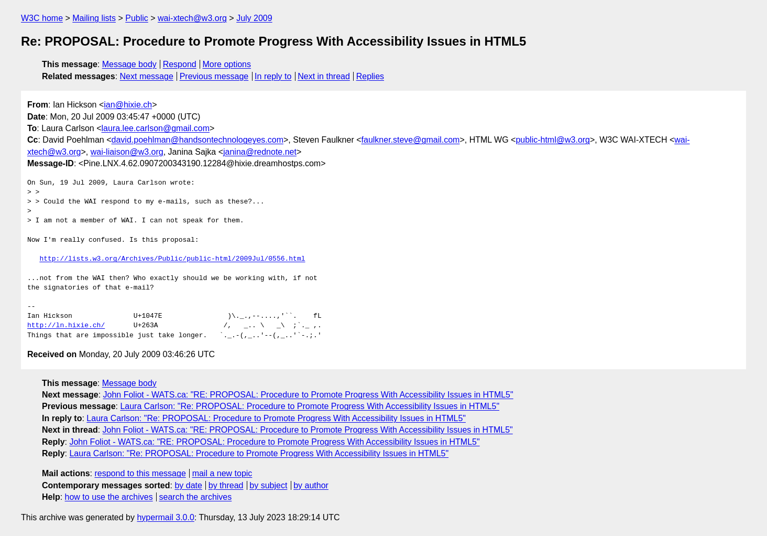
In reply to (273, 76)
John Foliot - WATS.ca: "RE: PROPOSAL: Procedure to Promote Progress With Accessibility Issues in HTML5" (308, 394)
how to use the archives (109, 496)
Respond (179, 64)
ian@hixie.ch (128, 104)
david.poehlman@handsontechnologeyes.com (197, 139)
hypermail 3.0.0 (165, 517)
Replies (370, 76)
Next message (146, 76)
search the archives (195, 496)
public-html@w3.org (553, 139)
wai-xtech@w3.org (192, 18)
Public (136, 18)
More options (227, 64)
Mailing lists (94, 18)
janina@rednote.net (260, 151)
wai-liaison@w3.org (127, 151)
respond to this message (139, 473)
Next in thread (324, 76)
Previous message (214, 76)
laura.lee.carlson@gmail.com (156, 128)
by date (188, 485)
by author (310, 485)
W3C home (42, 18)
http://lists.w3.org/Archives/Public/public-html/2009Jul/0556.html (172, 259)
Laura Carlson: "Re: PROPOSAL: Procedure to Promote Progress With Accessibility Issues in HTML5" (309, 406)
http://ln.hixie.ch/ (66, 325)
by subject (268, 485)
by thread (226, 485)
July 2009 (254, 18)
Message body (129, 64)
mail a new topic (222, 473)
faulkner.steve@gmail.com (410, 139)
